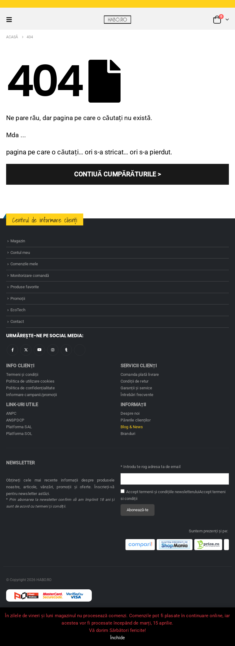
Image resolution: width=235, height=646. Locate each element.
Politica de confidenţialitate (30, 388)
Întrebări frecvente (137, 394)
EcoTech (17, 310)
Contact (17, 321)
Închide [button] (117, 637)
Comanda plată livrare (140, 374)
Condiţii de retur (134, 381)
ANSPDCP (15, 420)
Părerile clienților (136, 420)
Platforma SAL (19, 427)
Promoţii (17, 298)
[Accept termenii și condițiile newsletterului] (123, 491)
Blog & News (132, 427)
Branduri (128, 433)
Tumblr (66, 350)
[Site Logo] (117, 19)
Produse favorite (24, 287)
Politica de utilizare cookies (30, 381)
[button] (11, 19)
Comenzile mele (24, 264)
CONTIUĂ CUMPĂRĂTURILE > (117, 174)
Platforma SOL (19, 433)
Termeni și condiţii (22, 374)
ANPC (11, 413)
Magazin (17, 241)
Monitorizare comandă (29, 275)
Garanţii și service (136, 388)
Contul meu (20, 252)
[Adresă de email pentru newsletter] (175, 479)
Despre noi (130, 413)
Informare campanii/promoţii (31, 394)
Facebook (12, 350)
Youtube (39, 350)
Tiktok (79, 350)
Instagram (52, 350)
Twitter (26, 350)
